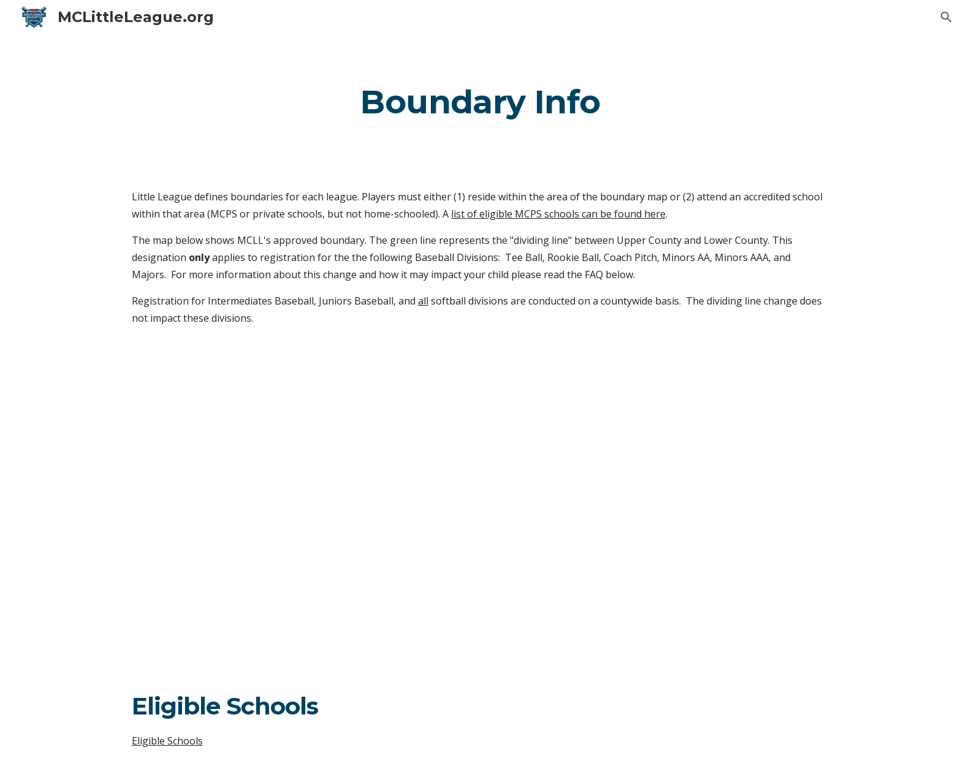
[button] (946, 17)
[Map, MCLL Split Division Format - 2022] (480, 507)
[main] (480, 101)
